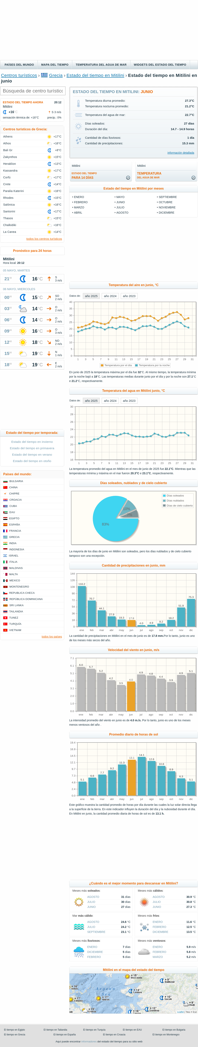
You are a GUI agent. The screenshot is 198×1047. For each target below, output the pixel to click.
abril (78, 212)
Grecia (56, 75)
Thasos (8, 218)
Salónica (9, 204)
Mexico (14, 580)
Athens (7, 136)
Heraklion (9, 163)
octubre (165, 202)
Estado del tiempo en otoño (32, 461)
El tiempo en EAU (132, 1029)
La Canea (9, 231)
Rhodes (8, 197)
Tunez (13, 617)
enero (79, 197)
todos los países (52, 636)
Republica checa (22, 592)
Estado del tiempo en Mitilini (95, 75)
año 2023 (129, 296)
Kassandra (10, 170)
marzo (79, 207)
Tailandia (16, 611)
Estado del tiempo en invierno (32, 441)
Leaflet (180, 1012)
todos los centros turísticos (44, 238)
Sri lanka (16, 605)
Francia (15, 530)
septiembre (168, 197)
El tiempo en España (65, 1034)
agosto (122, 212)
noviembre (167, 207)
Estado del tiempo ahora (23, 102)
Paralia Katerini (13, 191)
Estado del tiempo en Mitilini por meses (134, 188)
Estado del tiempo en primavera (32, 448)
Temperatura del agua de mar (101, 64)
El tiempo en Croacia (114, 1034)
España (14, 524)
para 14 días (84, 175)
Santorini (9, 211)
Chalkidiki (9, 225)
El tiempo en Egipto (14, 1029)
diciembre (166, 212)
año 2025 (91, 296)
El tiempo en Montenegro (165, 1034)
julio (120, 207)
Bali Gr (7, 150)
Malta (13, 574)
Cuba (13, 505)
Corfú (7, 177)
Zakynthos (10, 157)
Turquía (15, 623)
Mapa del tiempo (54, 64)
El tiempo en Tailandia (55, 1029)
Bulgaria (16, 481)
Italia (13, 561)
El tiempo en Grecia (14, 1034)
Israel (13, 555)
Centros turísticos (19, 75)
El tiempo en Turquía (94, 1029)
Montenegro (19, 586)
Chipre (14, 493)
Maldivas (16, 568)
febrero (81, 202)
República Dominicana (26, 599)
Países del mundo (19, 64)
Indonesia (16, 549)
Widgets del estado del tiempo (160, 64)
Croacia (15, 499)
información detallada (181, 152)
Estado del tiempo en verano (32, 454)
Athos (7, 143)
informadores (89, 1041)
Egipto (14, 518)
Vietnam (15, 630)
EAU (12, 512)
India (12, 543)
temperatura (149, 175)
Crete (7, 184)
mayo (120, 197)
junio (120, 202)
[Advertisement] (99, 30)
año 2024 (110, 296)
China (13, 487)
